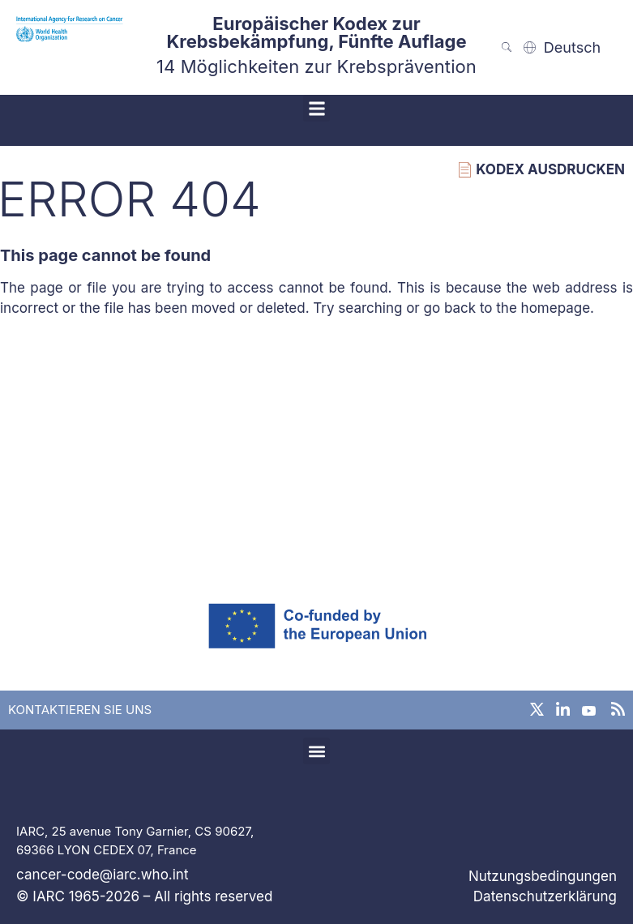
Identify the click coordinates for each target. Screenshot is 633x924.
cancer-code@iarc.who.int (102, 874)
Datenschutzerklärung (545, 896)
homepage (556, 308)
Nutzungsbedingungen (542, 876)
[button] (316, 108)
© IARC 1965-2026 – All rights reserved (144, 896)
